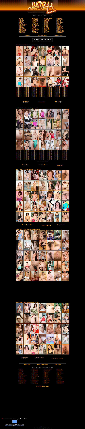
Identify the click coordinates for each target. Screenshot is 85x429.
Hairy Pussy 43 (26, 91)
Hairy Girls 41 (26, 152)
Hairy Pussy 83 (57, 91)
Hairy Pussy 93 (64, 91)
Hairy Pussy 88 (57, 96)
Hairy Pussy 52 (34, 90)
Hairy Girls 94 (64, 155)
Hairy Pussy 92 (64, 90)
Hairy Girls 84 (57, 155)
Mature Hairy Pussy (35, 25)
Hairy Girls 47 (26, 158)
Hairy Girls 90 (64, 151)
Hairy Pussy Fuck (22, 25)
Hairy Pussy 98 (64, 96)
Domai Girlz (59, 21)
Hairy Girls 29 (18, 150)
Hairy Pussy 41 (26, 89)
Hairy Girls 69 (49, 150)
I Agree (14, 421)
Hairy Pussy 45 (26, 93)
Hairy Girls (59, 29)
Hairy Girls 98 (64, 159)
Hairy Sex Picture (60, 19)
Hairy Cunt (46, 24)
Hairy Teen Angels (35, 19)
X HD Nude (59, 25)
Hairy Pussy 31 (18, 89)
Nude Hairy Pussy (22, 31)
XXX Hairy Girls (60, 26)
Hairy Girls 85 (57, 156)
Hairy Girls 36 (18, 157)
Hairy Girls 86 (57, 157)
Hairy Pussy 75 (49, 93)
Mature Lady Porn (35, 28)
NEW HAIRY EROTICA (42, 40)
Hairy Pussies (21, 26)
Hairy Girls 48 (26, 159)
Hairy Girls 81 (57, 152)
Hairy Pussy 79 (57, 87)
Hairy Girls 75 (49, 156)
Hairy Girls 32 (18, 153)
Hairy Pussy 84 (57, 92)
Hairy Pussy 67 (41, 95)
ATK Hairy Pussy (57, 35)
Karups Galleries (22, 28)
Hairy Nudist (34, 27)
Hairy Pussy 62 (41, 90)
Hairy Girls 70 (49, 151)
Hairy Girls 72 (49, 153)
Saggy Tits (59, 23)
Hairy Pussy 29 (18, 87)
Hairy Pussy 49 (34, 87)
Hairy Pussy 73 (49, 91)
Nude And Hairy (42, 35)
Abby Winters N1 (35, 18)
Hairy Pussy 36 (18, 94)
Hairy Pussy (27, 35)
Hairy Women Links (42, 364)
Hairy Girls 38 (18, 159)
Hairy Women (46, 23)
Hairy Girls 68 (41, 159)
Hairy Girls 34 (18, 155)
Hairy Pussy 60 (41, 88)
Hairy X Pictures (46, 31)
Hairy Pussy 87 (57, 95)
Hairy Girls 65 (41, 156)
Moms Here (21, 21)
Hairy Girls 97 (64, 158)
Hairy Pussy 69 (49, 87)
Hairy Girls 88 (57, 159)
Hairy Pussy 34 (18, 92)
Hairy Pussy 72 (49, 90)
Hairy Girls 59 (41, 150)
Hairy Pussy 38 (18, 96)
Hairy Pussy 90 (64, 88)
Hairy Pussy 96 (64, 94)
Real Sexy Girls (46, 28)
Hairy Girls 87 (57, 158)
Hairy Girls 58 (34, 159)
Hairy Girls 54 (34, 155)
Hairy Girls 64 (41, 155)
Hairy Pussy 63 (41, 91)
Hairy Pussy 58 (34, 96)
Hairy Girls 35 (18, 156)
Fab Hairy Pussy (21, 22)
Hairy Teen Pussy (35, 32)
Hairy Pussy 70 (49, 88)
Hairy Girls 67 (41, 158)
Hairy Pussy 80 (57, 88)
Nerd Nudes (46, 26)
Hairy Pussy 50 (34, 88)
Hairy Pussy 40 (26, 88)
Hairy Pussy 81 (57, 89)
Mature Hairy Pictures (22, 24)
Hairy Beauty (34, 22)
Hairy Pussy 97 (64, 95)
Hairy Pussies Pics (35, 23)
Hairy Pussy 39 (26, 87)
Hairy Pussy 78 (49, 96)
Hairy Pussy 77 (49, 95)
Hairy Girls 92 (64, 153)
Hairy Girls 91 (64, 152)
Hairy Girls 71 (49, 152)
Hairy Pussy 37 (18, 95)
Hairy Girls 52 (34, 153)
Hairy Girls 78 (49, 159)
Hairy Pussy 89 (64, 87)
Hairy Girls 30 (18, 151)
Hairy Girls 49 (34, 150)
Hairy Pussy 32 (18, 90)
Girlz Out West (46, 27)
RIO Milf (45, 30)
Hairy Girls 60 (41, 151)
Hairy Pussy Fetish (22, 32)
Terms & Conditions (8, 425)
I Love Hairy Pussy (47, 19)
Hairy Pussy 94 (64, 92)
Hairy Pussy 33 (18, 91)
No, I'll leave (21, 425)
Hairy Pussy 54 (34, 92)
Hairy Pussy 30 (18, 88)
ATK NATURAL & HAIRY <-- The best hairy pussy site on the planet (31, 44)
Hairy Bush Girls (35, 20)
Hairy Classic (46, 22)
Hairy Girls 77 (49, 158)
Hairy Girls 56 (34, 157)
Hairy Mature (21, 27)
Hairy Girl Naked (47, 29)
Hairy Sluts (34, 26)
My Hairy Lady (46, 20)
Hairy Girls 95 (64, 156)
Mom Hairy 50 (21, 20)
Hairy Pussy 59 (41, 87)
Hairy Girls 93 (64, 154)
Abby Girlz (45, 32)
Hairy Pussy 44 (26, 92)
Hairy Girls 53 (34, 154)
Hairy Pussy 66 (41, 94)
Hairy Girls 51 (34, 152)
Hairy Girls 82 (57, 153)
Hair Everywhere (60, 28)
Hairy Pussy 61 (41, 89)
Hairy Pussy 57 (34, 95)
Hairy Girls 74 (49, 155)
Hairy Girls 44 (26, 155)
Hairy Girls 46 (26, 157)
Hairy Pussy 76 (49, 94)
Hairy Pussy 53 (34, 91)
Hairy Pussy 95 (64, 93)
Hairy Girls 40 (26, 151)
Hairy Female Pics (60, 32)
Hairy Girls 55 (34, 156)
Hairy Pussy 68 (41, 96)
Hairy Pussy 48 (26, 96)
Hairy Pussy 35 (18, 93)
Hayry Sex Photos (60, 22)
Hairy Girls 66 (41, 157)
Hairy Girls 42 (26, 153)
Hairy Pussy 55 (34, 93)
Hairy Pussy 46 (26, 94)
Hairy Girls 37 (18, 158)
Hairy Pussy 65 (41, 93)
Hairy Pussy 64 (41, 92)
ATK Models (21, 18)
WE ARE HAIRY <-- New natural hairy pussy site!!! (27, 108)
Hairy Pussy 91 (64, 89)
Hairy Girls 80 (57, 151)
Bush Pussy (21, 23)
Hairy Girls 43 (26, 154)
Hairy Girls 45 (26, 156)
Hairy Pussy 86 (57, 94)
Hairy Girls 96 (64, 157)
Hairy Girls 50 (34, 151)
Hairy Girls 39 (26, 150)
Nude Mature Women (22, 29)
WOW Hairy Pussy (60, 30)
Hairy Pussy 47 (26, 95)
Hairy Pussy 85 (57, 93)
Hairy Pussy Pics (46, 21)
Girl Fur (58, 24)
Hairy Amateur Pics (35, 29)
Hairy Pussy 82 (57, 90)
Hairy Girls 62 (41, 153)
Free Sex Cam (59, 27)
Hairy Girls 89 (64, 150)
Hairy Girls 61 (41, 152)
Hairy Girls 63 (41, 154)
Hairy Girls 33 (18, 154)
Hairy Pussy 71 (49, 89)
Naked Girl (59, 20)
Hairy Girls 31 (18, 152)
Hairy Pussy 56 (34, 94)
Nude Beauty (34, 31)
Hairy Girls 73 (49, 154)
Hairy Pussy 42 (26, 90)
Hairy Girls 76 (49, 157)
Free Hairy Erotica (35, 24)
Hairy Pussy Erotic (35, 21)
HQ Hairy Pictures (35, 30)
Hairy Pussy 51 (34, 89)
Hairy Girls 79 (57, 150)
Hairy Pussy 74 (49, 92)
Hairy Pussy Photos (60, 31)
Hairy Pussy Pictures (22, 30)
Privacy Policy (16, 425)
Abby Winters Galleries (48, 18)
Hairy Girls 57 (34, 158)
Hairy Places (46, 25)
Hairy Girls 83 (57, 154)
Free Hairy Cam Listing (42, 386)
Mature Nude (21, 19)
